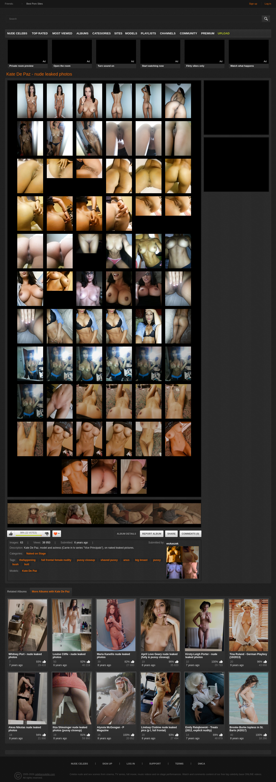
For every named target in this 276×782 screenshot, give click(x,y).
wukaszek (172, 543)
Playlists (148, 33)
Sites (118, 33)
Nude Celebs (17, 33)
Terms (179, 763)
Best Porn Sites (34, 3)
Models (131, 33)
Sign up (253, 3)
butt (26, 564)
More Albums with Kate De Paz (51, 591)
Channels (168, 33)
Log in (268, 3)
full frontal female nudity (56, 560)
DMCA (201, 763)
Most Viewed (62, 33)
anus (126, 560)
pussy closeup (86, 560)
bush (16, 564)
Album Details (126, 533)
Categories (102, 33)
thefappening (27, 560)
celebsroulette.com (45, 774)
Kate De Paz (29, 570)
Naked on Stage (36, 553)
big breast (141, 560)
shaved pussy (109, 560)
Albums (83, 33)
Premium (207, 33)
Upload (224, 33)
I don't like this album (46, 533)
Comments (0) (190, 533)
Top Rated (40, 33)
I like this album (10, 533)
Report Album (151, 533)
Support (155, 763)
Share (171, 533)
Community (188, 33)
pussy (157, 560)
